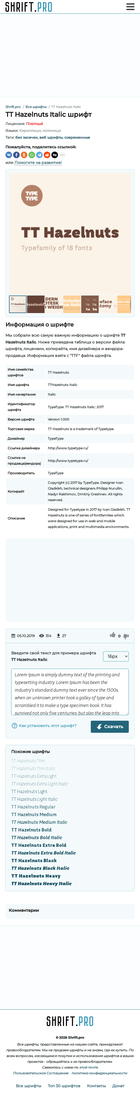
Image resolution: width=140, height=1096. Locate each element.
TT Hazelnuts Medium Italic (39, 822)
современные (77, 137)
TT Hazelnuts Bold (31, 830)
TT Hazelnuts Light (29, 791)
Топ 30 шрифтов (64, 1085)
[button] (126, 233)
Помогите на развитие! (38, 162)
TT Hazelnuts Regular (33, 807)
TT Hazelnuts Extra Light (34, 776)
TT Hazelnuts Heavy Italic (41, 883)
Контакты (96, 1085)
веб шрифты (51, 137)
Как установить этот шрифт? (44, 725)
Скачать (110, 726)
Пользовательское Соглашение (40, 1073)
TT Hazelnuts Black (34, 860)
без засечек (26, 137)
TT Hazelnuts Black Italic (40, 868)
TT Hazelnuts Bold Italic (36, 837)
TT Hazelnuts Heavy (35, 876)
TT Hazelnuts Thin (28, 760)
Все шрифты (28, 1085)
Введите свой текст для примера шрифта (53, 656)
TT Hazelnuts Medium (34, 814)
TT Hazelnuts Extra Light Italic (39, 783)
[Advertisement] (70, 55)
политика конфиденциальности (99, 1073)
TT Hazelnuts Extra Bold (38, 845)
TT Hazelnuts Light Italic (34, 799)
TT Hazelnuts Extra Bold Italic (43, 853)
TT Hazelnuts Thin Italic (33, 768)
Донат (118, 1085)
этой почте (88, 1067)
